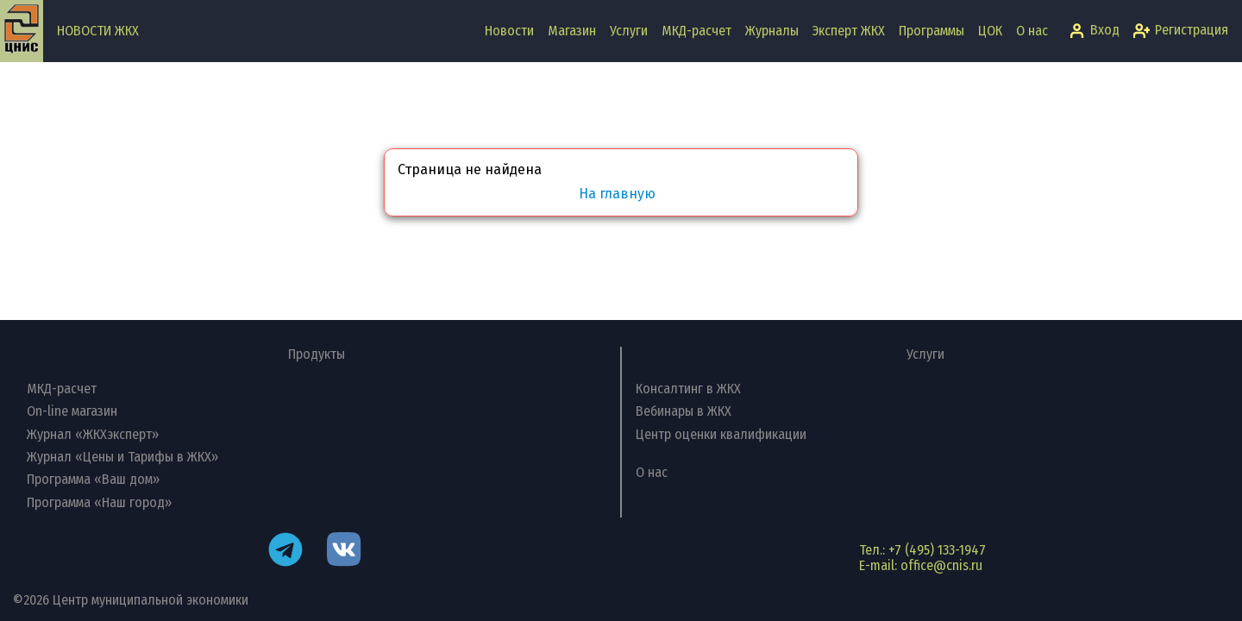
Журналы (772, 30)
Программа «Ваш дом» (93, 479)
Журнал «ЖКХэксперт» (93, 434)
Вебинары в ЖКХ (683, 411)
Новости (509, 30)
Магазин (572, 30)
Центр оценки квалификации (721, 434)
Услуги (629, 30)
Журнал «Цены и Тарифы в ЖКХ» (122, 456)
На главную (617, 194)
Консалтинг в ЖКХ (688, 388)
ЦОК (990, 30)
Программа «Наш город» (99, 502)
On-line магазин (72, 411)
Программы (931, 30)
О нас (1032, 30)
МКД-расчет (696, 30)
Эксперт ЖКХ (848, 30)
